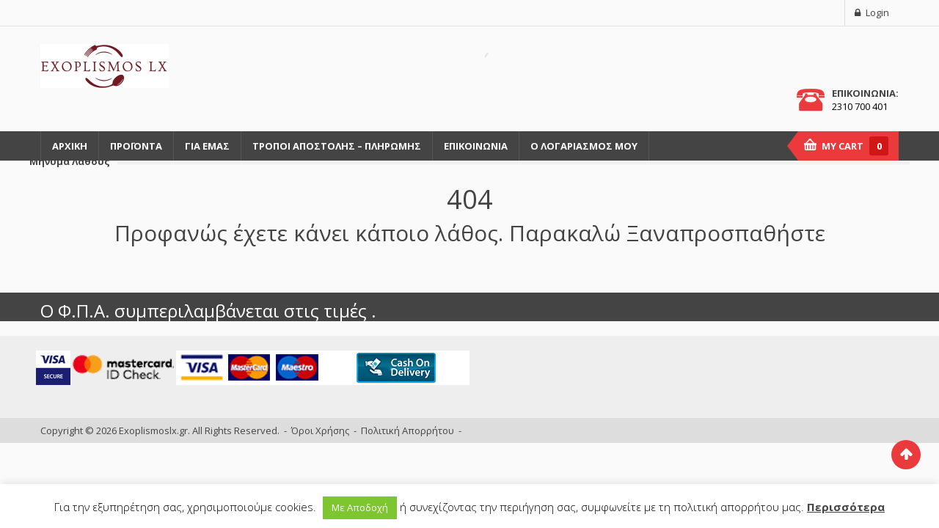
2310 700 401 (860, 106)
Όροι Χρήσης (320, 430)
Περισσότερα (846, 506)
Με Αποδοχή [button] (360, 507)
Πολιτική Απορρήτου (407, 430)
